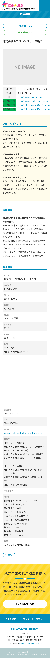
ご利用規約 (11, 618)
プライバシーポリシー (33, 618)
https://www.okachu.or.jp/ (30, 643)
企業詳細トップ (25, 25)
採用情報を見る (25, 32)
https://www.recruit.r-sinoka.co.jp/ (33, 101)
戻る (10, 555)
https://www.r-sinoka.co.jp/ (30, 97)
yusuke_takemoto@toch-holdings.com (23, 433)
